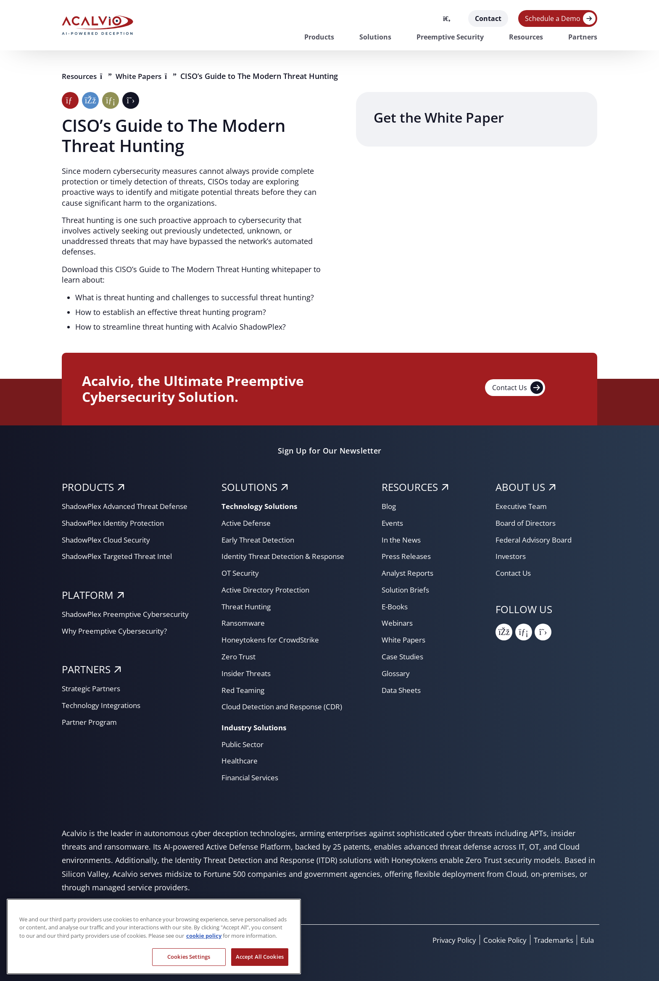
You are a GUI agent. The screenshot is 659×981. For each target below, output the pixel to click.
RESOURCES (410, 487)
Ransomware (244, 623)
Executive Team (523, 506)
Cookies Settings (188, 956)
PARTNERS (86, 669)
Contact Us (517, 387)
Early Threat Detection (260, 540)
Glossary (397, 673)
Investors (512, 556)
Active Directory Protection (268, 590)
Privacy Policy (444, 940)
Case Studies (404, 656)
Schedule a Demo (552, 18)
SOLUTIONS (249, 487)
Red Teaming (244, 690)
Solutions (375, 37)
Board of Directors (528, 523)
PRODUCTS (88, 487)
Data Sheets (403, 690)
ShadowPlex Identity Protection (117, 523)
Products (319, 37)
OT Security (241, 573)
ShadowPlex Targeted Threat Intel (121, 556)
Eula (586, 940)
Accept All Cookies (260, 956)
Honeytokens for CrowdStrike (272, 640)
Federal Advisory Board (536, 540)
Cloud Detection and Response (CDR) (286, 706)
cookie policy (203, 935)
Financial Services (252, 777)
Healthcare (240, 760)
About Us (520, 487)
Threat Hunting (247, 606)
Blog (390, 506)
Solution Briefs (408, 590)
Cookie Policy (498, 940)
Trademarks (551, 940)
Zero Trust (239, 656)
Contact (488, 18)
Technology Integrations (104, 705)
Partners (582, 37)
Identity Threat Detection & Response (287, 556)
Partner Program (91, 722)
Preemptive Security (450, 37)
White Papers (144, 76)
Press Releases (408, 556)
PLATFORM (87, 595)
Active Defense (247, 523)
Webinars (398, 623)
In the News (403, 540)
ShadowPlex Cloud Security (110, 540)
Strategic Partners (93, 688)
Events (393, 523)
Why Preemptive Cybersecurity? (117, 631)
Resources (526, 37)
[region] (154, 936)
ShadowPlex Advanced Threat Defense (129, 506)
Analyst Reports (409, 573)
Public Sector (244, 744)
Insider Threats (247, 673)
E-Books (396, 606)
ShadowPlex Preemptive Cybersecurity (129, 614)
